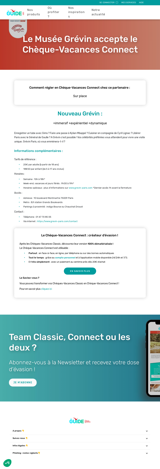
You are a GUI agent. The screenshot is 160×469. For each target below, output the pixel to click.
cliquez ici (46, 288)
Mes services (128, 2)
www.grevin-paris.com (80, 187)
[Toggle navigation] (147, 431)
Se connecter (109, 2)
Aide (141, 2)
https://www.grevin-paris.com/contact (57, 221)
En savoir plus (80, 271)
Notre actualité (98, 12)
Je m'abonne (22, 382)
